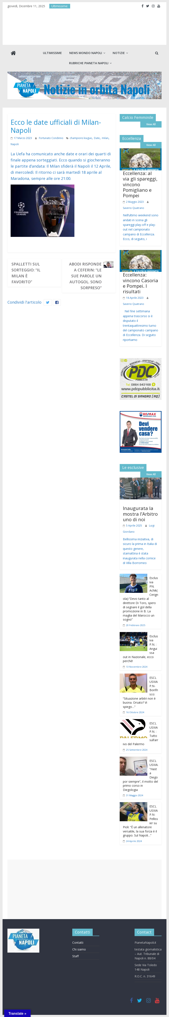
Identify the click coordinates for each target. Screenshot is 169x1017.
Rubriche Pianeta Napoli (88, 63)
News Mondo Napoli (85, 53)
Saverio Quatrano (133, 208)
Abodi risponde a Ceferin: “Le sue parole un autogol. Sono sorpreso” (85, 275)
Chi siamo (79, 949)
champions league (81, 138)
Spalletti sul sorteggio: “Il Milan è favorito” (25, 272)
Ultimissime (52, 53)
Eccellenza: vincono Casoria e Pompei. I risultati (140, 283)
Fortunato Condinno (51, 138)
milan (105, 138)
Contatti (77, 943)
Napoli (15, 144)
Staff (75, 956)
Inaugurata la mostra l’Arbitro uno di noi (140, 513)
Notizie (119, 53)
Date (96, 138)
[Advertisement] (84, 889)
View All (151, 124)
